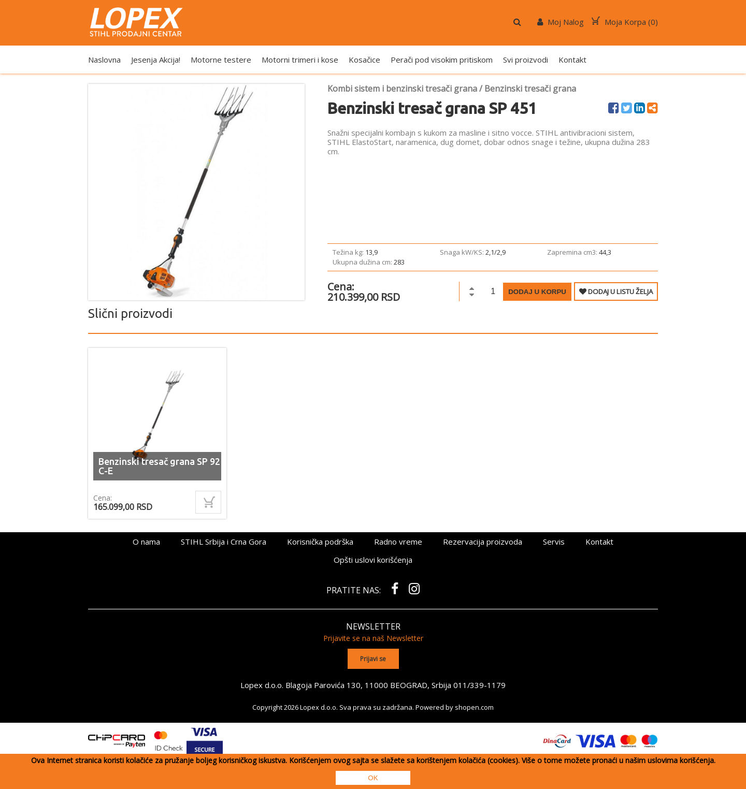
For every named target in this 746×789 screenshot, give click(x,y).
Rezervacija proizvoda (482, 541)
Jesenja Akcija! (155, 59)
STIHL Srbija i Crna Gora (223, 541)
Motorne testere (221, 59)
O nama (146, 541)
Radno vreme (398, 541)
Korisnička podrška (320, 541)
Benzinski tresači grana (530, 88)
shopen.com (474, 706)
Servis (554, 541)
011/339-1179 (479, 684)
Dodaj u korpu (537, 292)
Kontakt (572, 59)
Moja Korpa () (625, 22)
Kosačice (364, 59)
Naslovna (104, 59)
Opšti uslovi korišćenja (373, 559)
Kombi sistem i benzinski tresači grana (402, 88)
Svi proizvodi (525, 59)
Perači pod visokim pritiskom (442, 59)
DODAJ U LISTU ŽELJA (616, 291)
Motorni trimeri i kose (300, 59)
